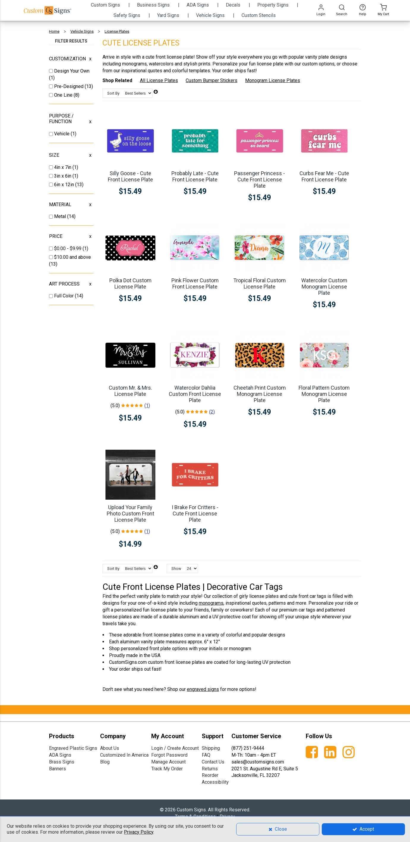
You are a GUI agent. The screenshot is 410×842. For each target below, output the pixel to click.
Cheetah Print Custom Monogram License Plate (260, 394)
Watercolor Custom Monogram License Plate (324, 286)
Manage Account (168, 762)
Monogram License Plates (272, 80)
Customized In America (124, 755)
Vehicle (62, 134)
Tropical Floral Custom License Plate (259, 283)
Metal (60, 216)
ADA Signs (60, 755)
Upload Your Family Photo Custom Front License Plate (130, 513)
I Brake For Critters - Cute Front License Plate (195, 513)
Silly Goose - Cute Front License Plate (130, 176)
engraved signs (203, 689)
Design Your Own (71, 71)
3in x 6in (63, 176)
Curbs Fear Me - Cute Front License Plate (324, 176)
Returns (210, 769)
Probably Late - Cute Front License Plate (195, 176)
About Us (109, 748)
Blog (105, 762)
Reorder (210, 775)
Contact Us (213, 762)
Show (176, 568)
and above (72, 257)
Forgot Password (169, 755)
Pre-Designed (69, 86)
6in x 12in (64, 184)
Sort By (113, 93)
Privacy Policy (138, 832)
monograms (211, 603)
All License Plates (159, 80)
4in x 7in (63, 167)
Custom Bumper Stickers (211, 80)
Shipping (211, 748)
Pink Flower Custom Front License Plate (195, 283)
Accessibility (215, 782)
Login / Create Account (175, 748)
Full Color (64, 296)
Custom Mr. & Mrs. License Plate (130, 391)
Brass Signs (61, 762)
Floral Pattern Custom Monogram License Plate (324, 394)
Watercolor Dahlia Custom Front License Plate (195, 394)
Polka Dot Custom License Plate (130, 283)
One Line (64, 95)
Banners (57, 769)
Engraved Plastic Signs (73, 748)
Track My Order (167, 769)
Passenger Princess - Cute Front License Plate (259, 179)
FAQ (206, 755)
